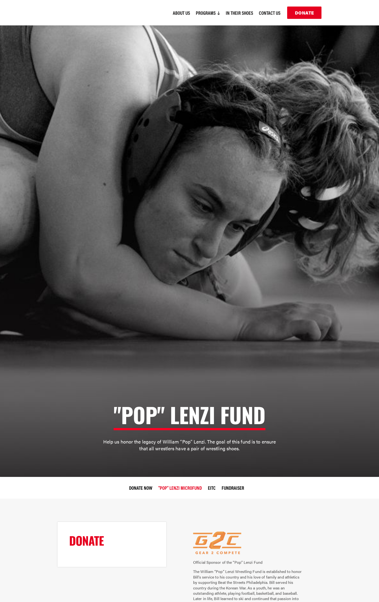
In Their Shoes (239, 12)
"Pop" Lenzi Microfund (180, 487)
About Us (181, 12)
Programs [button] (208, 12)
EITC (212, 487)
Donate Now (140, 487)
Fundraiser (233, 487)
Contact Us (269, 12)
